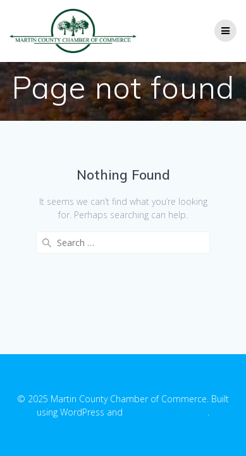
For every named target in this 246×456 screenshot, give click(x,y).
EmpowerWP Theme (166, 412)
